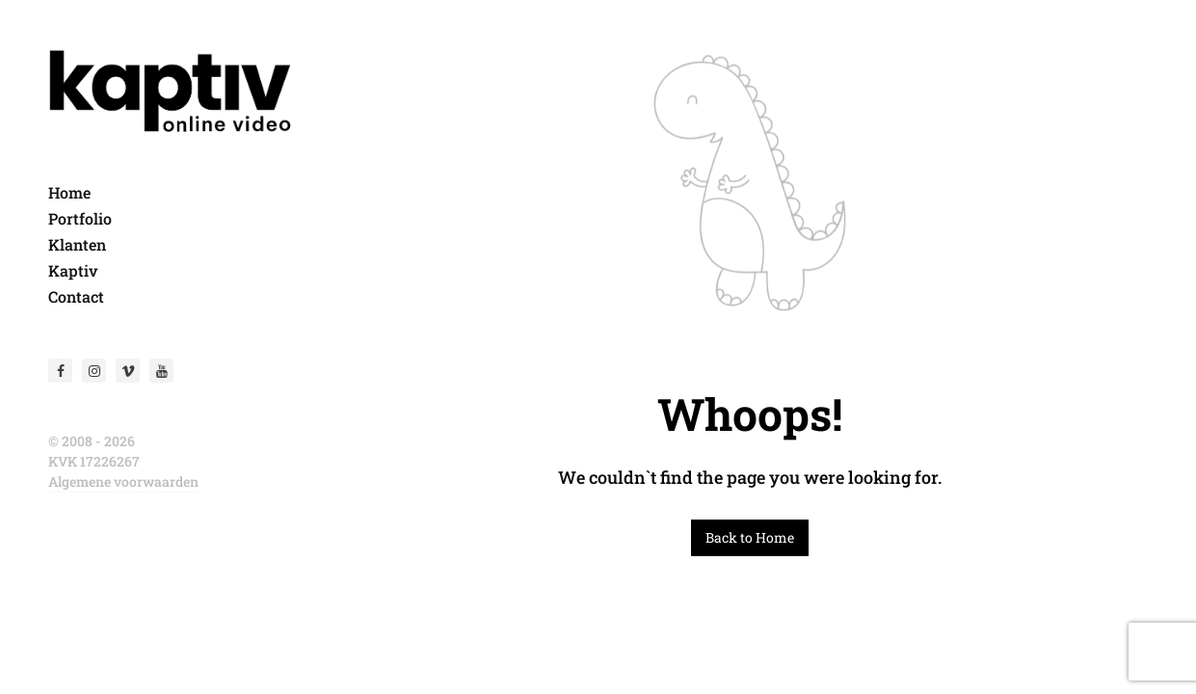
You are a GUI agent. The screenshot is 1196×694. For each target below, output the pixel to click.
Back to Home (749, 537)
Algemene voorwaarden (123, 481)
